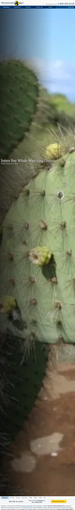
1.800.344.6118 (66, 3)
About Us (28, 7)
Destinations (6, 7)
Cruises (18, 497)
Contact (50, 7)
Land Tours (24, 497)
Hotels (35, 497)
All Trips (12, 497)
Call (37, 502)
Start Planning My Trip (58, 501)
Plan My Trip (39, 7)
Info (45, 497)
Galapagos (5, 497)
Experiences (17, 7)
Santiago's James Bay (27, 506)
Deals (40, 497)
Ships (30, 497)
